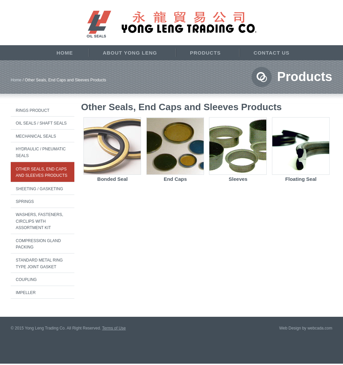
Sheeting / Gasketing (39, 189)
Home (65, 53)
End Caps (175, 179)
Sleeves (238, 179)
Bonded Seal (112, 179)
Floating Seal (301, 179)
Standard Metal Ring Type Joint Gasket (39, 263)
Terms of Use (114, 328)
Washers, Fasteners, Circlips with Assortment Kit (39, 221)
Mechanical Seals (36, 136)
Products (205, 53)
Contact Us (271, 53)
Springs (25, 201)
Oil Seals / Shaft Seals (41, 123)
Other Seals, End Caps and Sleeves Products (41, 172)
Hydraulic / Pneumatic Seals (41, 152)
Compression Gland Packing (38, 244)
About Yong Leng (130, 53)
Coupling (26, 279)
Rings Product (33, 110)
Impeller (26, 292)
